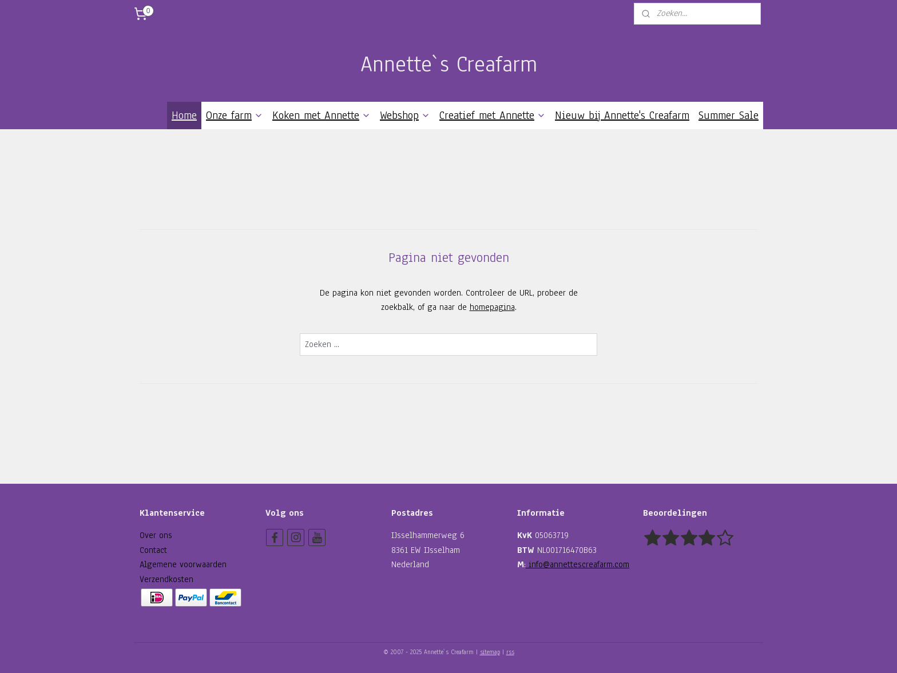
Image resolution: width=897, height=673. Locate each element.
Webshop (405, 115)
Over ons (156, 535)
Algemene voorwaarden (183, 564)
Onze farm (234, 115)
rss (510, 652)
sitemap (490, 652)
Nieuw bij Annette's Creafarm (622, 115)
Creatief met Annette (492, 115)
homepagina (492, 307)
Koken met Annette (321, 115)
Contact (153, 550)
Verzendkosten (166, 579)
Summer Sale (728, 115)
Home (184, 115)
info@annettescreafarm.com (577, 564)
